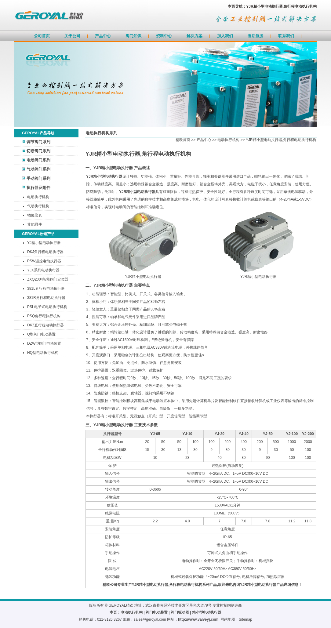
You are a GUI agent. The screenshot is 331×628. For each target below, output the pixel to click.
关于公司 (72, 36)
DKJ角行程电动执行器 (45, 252)
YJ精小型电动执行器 (44, 243)
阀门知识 (133, 36)
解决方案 (194, 36)
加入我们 (225, 36)
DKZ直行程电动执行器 (45, 325)
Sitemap (245, 619)
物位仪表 (34, 215)
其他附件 (34, 224)
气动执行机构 (38, 206)
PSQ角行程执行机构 (43, 316)
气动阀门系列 (38, 169)
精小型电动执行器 (206, 612)
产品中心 (103, 36)
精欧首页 (183, 140)
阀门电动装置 (157, 612)
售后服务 (256, 36)
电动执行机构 (38, 197)
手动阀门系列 (38, 178)
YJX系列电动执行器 (43, 270)
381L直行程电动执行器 (46, 288)
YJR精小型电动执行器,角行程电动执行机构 (281, 140)
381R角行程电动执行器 (46, 298)
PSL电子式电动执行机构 (47, 307)
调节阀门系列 (38, 142)
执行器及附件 (38, 187)
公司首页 (42, 36)
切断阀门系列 (38, 151)
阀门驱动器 (180, 612)
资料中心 (164, 36)
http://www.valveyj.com (198, 619)
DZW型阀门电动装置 (44, 343)
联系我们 (286, 36)
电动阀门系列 (38, 160)
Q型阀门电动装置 (41, 334)
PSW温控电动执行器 (44, 261)
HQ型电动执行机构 (42, 352)
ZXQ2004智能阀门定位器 (47, 279)
